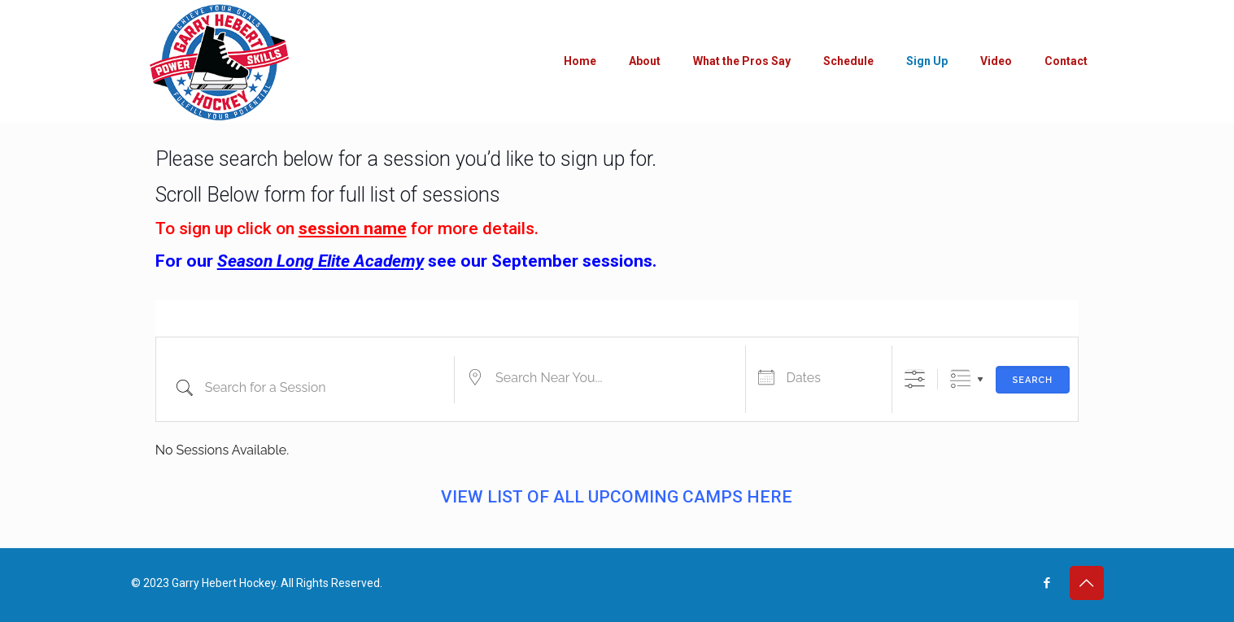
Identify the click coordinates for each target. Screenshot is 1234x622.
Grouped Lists (960, 379)
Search (1033, 380)
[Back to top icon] (1087, 583)
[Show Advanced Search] (915, 379)
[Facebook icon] (1047, 583)
